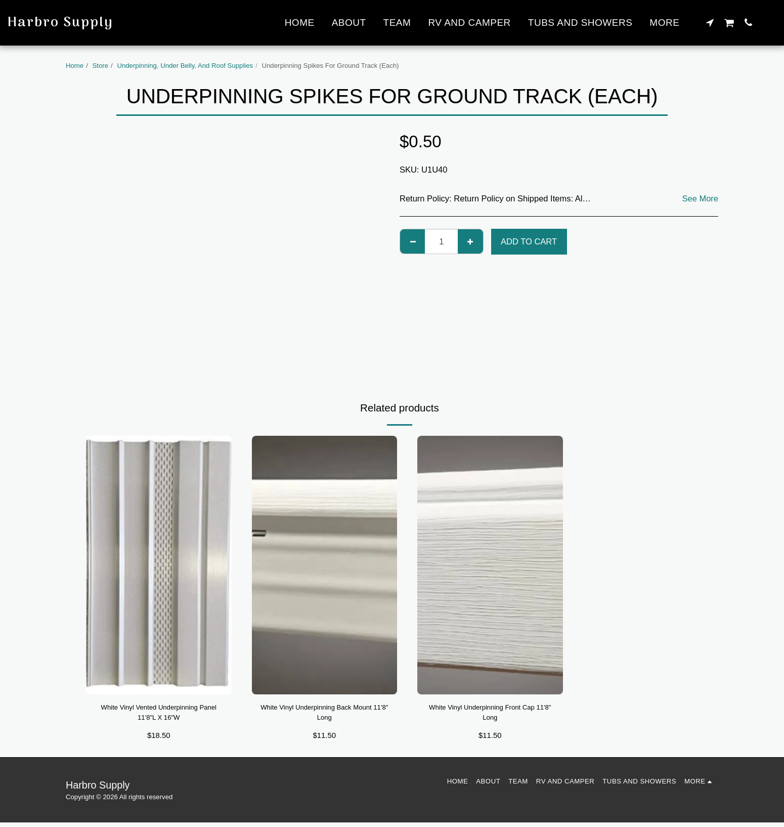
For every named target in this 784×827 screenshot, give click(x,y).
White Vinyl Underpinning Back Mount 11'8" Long (324, 715)
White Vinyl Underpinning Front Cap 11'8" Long (490, 715)
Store (101, 65)
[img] (159, 565)
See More (700, 198)
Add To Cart (529, 241)
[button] (710, 22)
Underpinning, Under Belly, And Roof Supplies (185, 65)
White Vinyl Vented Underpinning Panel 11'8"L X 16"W (159, 715)
